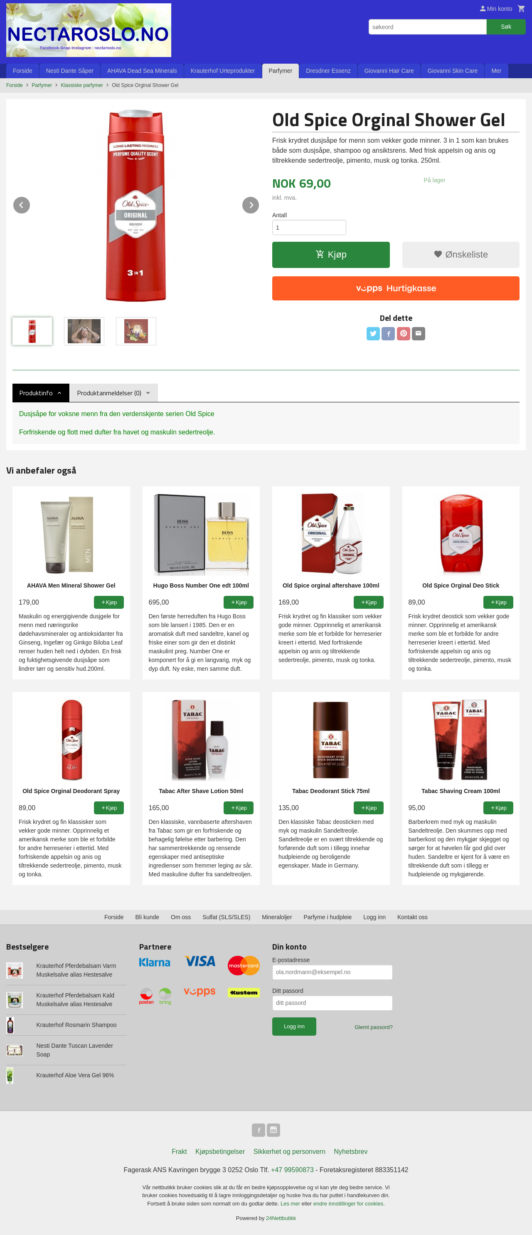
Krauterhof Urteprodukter (223, 70)
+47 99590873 (292, 1169)
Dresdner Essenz (328, 70)
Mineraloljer (277, 917)
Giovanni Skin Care (453, 70)
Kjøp (331, 254)
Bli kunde (147, 917)
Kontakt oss (412, 917)
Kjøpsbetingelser (220, 1151)
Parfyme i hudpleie (327, 917)
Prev (30, 203)
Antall (279, 215)
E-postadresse (291, 960)
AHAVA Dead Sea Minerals (142, 70)
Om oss (181, 917)
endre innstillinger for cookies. (349, 1203)
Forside (22, 70)
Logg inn (374, 917)
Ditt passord (287, 990)
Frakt (179, 1151)
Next (259, 203)
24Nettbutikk (281, 1218)
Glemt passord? (374, 1027)
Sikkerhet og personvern (289, 1151)
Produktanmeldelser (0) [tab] (109, 393)
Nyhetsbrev (351, 1151)
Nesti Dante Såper (70, 70)
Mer (496, 70)
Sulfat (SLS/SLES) (226, 917)
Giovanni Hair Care (389, 70)
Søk (506, 26)
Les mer (291, 1203)
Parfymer (281, 70)
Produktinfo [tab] (36, 393)
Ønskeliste (460, 254)
